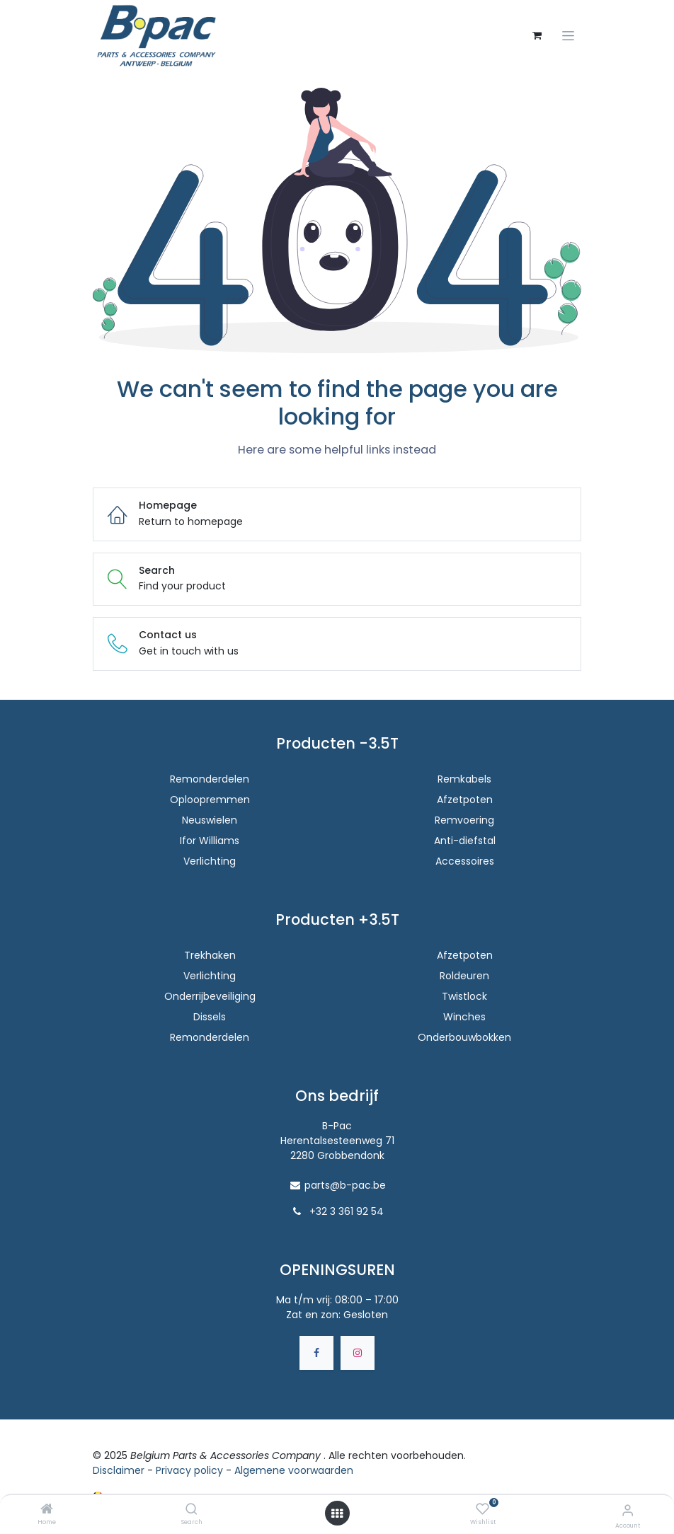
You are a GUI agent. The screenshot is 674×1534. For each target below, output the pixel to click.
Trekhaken (210, 955)
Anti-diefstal (465, 841)
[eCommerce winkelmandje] (536, 35)
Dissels (209, 1017)
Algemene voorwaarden (293, 1470)
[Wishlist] (482, 1509)
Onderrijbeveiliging (210, 996)
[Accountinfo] (627, 1510)
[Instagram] (358, 1353)
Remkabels (464, 779)
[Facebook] (316, 1353)
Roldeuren (464, 976)
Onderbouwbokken (464, 1037)
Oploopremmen (210, 799)
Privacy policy (189, 1470)
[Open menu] (337, 1513)
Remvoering (464, 820)
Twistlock (464, 996)
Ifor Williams (209, 841)
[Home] (46, 1510)
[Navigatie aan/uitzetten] (568, 36)
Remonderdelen (209, 779)
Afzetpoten (465, 799)
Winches (464, 1017)
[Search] (191, 1510)
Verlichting (209, 861)
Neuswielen (209, 820)
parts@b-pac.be (345, 1185)
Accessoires (464, 861)
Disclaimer (118, 1470)
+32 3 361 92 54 (346, 1211)
